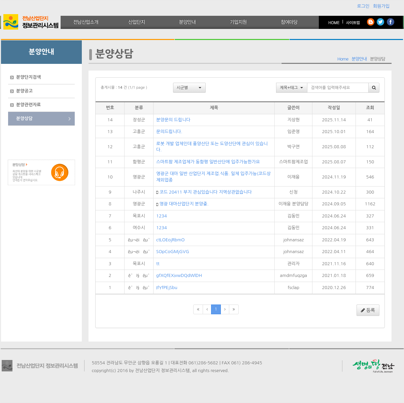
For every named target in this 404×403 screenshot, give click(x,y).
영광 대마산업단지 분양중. (184, 204)
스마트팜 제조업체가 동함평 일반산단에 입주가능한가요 (208, 162)
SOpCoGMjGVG (172, 251)
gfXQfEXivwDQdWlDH (179, 275)
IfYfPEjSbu (166, 287)
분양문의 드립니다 (173, 120)
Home (342, 59)
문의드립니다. (169, 131)
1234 (161, 216)
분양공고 (24, 91)
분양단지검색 (28, 77)
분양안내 (359, 59)
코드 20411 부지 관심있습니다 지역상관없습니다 (206, 192)
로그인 (363, 6)
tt (157, 263)
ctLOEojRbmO (170, 240)
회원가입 (381, 6)
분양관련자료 (28, 105)
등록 (368, 310)
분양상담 (24, 118)
